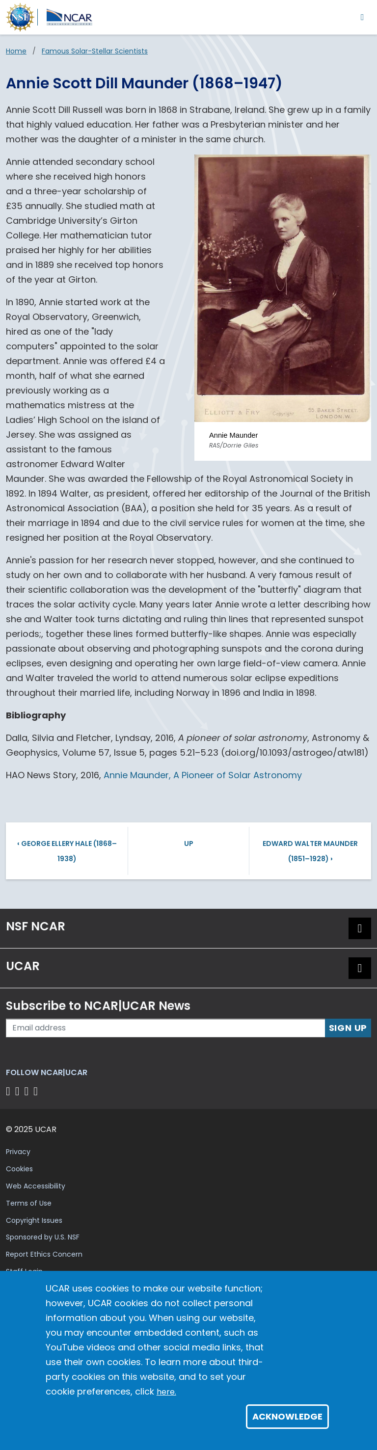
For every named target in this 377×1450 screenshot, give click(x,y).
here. (166, 1391)
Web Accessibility (35, 1186)
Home (16, 51)
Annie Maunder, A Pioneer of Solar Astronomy (203, 775)
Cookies (19, 1169)
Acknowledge (287, 1416)
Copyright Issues (34, 1220)
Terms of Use (29, 1203)
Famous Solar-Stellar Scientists (95, 51)
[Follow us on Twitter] (19, 1091)
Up (188, 843)
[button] (360, 928)
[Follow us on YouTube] (37, 1091)
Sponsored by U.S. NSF (43, 1237)
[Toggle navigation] (362, 17)
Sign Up (348, 1028)
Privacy (18, 1152)
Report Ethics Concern (44, 1254)
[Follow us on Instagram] (28, 1091)
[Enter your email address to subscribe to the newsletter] (165, 1028)
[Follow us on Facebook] (9, 1091)
